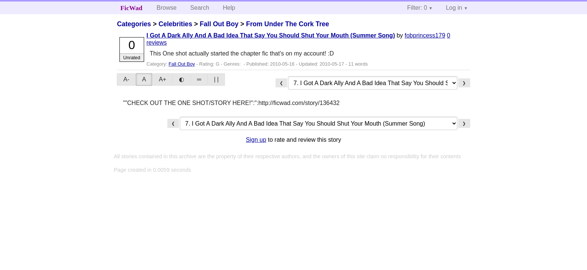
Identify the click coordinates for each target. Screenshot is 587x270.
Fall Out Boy (219, 24)
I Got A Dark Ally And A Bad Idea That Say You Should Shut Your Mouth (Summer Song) (270, 35)
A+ (162, 79)
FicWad (132, 8)
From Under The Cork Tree (287, 24)
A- (126, 79)
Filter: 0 (417, 7)
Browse (166, 7)
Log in (454, 7)
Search (199, 7)
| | (216, 79)
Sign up (256, 139)
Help (229, 7)
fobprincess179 (425, 35)
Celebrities (175, 24)
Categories (134, 24)
